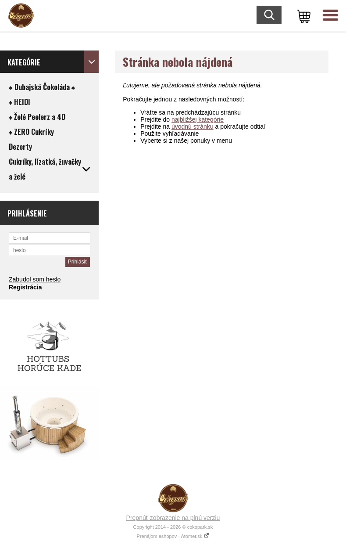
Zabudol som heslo (35, 279)
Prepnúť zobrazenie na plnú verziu (173, 517)
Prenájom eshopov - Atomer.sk (173, 536)
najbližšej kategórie (197, 119)
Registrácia (25, 287)
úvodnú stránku (192, 126)
